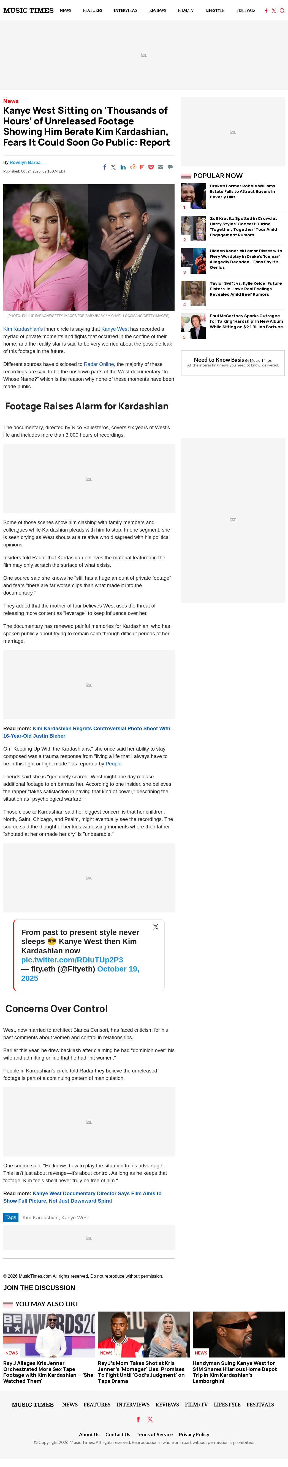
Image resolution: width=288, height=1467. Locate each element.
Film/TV (186, 10)
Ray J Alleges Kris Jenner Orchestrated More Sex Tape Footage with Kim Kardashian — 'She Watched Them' (48, 1371)
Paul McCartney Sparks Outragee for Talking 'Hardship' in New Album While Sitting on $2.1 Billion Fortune (246, 321)
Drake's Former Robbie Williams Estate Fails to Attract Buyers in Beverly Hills (242, 191)
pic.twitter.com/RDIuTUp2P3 (72, 960)
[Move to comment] (170, 167)
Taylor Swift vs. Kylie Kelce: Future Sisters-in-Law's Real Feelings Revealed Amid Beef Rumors (246, 288)
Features (92, 10)
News (65, 10)
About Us (89, 1434)
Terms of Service (154, 1434)
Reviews (157, 10)
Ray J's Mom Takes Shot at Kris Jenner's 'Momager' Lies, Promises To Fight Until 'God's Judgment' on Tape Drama (141, 1371)
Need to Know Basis (219, 359)
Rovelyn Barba (25, 162)
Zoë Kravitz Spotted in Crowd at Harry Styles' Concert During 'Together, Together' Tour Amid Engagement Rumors (243, 226)
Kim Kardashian (41, 1217)
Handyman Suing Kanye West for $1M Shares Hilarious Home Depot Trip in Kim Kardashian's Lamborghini (235, 1371)
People (114, 764)
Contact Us (117, 1434)
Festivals (245, 10)
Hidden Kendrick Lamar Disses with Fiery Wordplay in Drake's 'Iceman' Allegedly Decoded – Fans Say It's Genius (246, 259)
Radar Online (99, 364)
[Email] (160, 167)
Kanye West (115, 329)
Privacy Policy (194, 1434)
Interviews (125, 10)
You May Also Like (47, 1304)
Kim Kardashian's (23, 329)
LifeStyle (214, 10)
